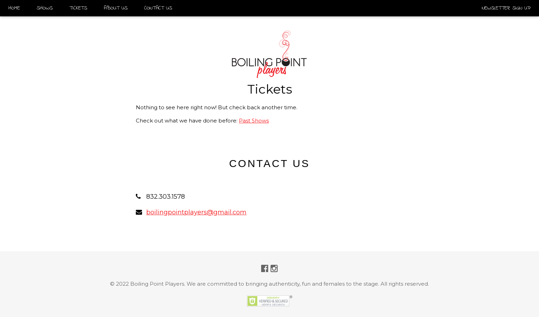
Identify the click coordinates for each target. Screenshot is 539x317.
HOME (14, 8)
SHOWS (45, 8)
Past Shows (254, 120)
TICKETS (78, 8)
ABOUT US (115, 8)
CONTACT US (158, 8)
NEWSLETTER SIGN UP (506, 8)
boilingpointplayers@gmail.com (196, 212)
